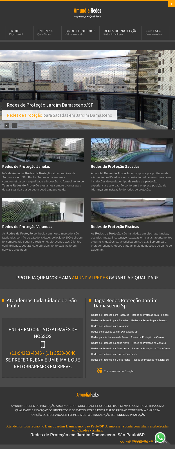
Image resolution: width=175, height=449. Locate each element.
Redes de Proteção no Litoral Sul (151, 359)
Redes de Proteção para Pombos (150, 314)
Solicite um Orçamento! (143, 442)
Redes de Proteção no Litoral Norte (110, 359)
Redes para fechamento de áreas (109, 337)
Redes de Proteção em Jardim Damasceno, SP (87, 12)
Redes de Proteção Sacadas (115, 166)
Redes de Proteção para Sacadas (109, 320)
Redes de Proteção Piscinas (115, 226)
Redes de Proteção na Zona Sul (149, 343)
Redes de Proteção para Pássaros (110, 314)
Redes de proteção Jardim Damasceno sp (114, 331)
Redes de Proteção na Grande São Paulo (114, 354)
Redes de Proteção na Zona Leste (110, 348)
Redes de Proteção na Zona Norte (110, 343)
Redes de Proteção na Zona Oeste (151, 348)
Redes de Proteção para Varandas (110, 326)
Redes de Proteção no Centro (147, 337)
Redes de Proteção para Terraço (149, 320)
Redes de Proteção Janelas (26, 166)
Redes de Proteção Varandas (27, 226)
